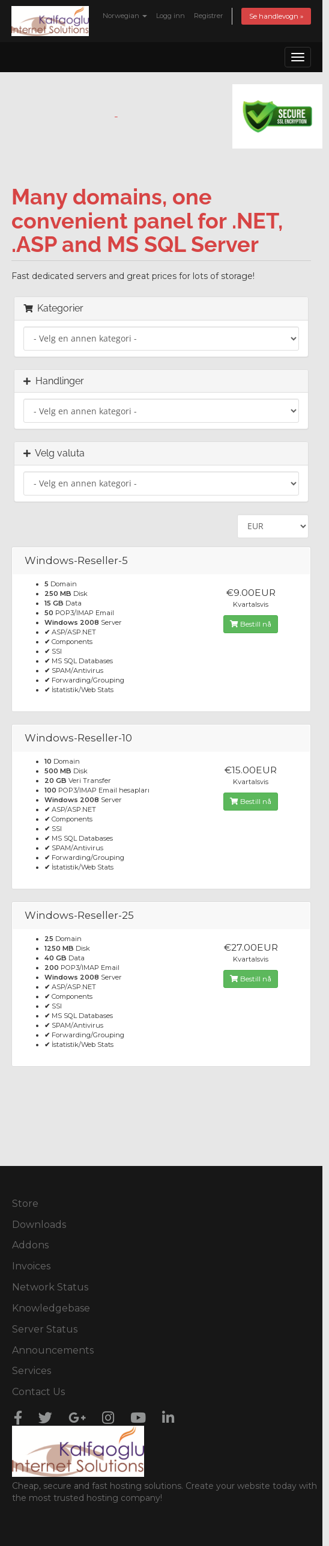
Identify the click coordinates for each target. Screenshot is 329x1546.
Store (25, 1203)
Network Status (50, 1287)
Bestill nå (250, 623)
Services (31, 1370)
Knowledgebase (51, 1308)
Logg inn (170, 15)
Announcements (53, 1350)
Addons (30, 1245)
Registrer (208, 15)
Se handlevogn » (276, 16)
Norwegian (125, 15)
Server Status (44, 1329)
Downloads (39, 1224)
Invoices (31, 1266)
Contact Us (38, 1391)
